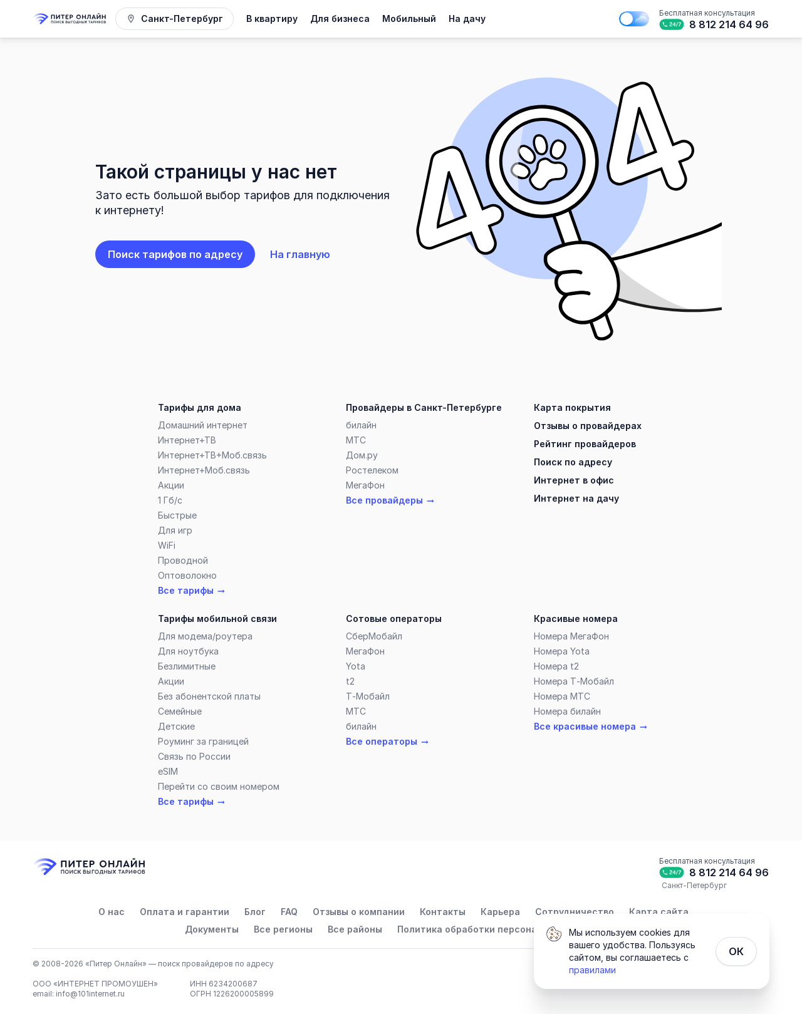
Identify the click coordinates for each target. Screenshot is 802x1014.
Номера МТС (562, 696)
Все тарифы (192, 590)
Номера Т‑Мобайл (574, 681)
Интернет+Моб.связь (204, 470)
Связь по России (194, 756)
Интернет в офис (574, 480)
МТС (356, 440)
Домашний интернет (202, 425)
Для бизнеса (340, 18)
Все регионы (283, 929)
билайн (361, 425)
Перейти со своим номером (218, 786)
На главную (300, 254)
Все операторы (388, 741)
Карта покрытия (572, 407)
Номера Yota (562, 651)
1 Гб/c (170, 500)
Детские (176, 726)
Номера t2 (556, 666)
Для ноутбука (188, 651)
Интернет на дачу (576, 498)
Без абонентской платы (209, 696)
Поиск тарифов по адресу (175, 254)
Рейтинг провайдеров (585, 443)
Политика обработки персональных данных (500, 929)
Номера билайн (567, 711)
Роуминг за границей (203, 741)
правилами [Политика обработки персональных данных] (592, 970)
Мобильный (409, 18)
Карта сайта (659, 911)
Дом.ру (362, 455)
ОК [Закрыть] (736, 951)
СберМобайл (374, 636)
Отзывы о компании (359, 911)
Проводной (183, 560)
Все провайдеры (390, 500)
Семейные (180, 711)
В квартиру (272, 18)
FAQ (289, 911)
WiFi (166, 545)
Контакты (443, 911)
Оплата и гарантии (184, 911)
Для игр (175, 530)
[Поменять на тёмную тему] (634, 18)
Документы (212, 929)
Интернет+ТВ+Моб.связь (212, 455)
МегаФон (365, 485)
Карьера (500, 911)
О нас (111, 911)
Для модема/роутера (205, 636)
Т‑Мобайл (368, 696)
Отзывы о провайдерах (588, 425)
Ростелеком (372, 470)
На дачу (467, 18)
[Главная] (70, 18)
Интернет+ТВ (187, 440)
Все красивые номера (591, 726)
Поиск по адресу (573, 462)
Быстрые (177, 515)
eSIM (168, 771)
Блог (255, 911)
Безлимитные (187, 666)
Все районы (355, 929)
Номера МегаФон (571, 636)
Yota (355, 666)
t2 (350, 681)
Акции (171, 485)
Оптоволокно (187, 575)
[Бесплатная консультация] (713, 19)
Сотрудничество (574, 911)
